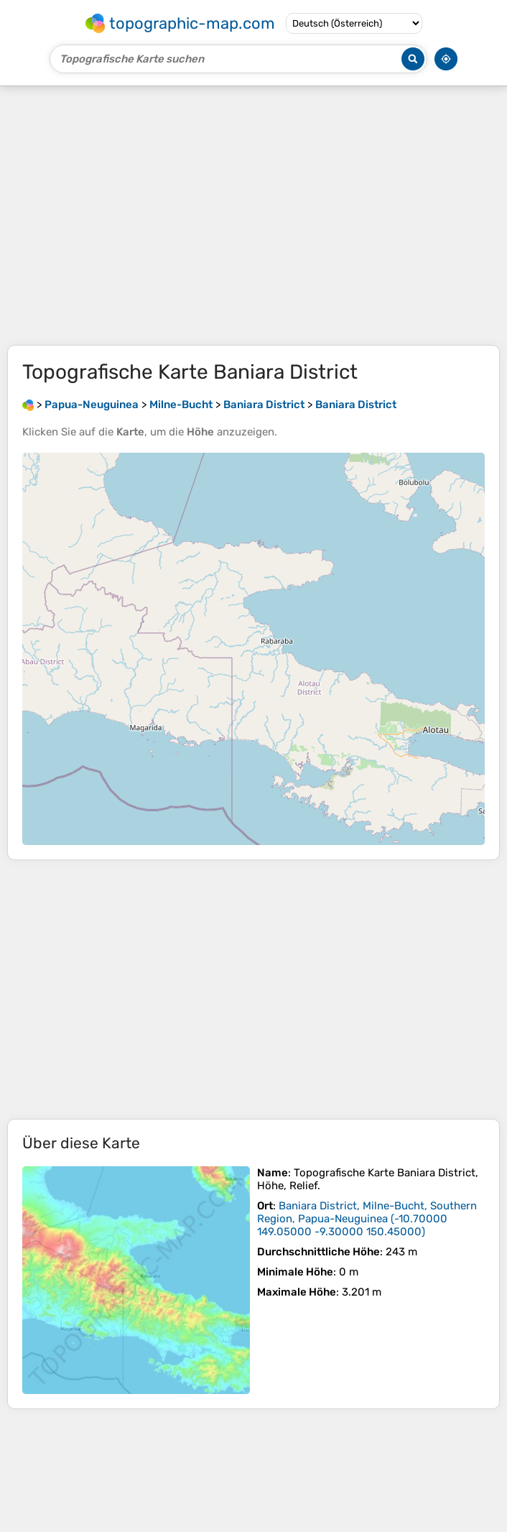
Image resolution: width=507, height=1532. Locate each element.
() (367, 1218)
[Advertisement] (253, 215)
